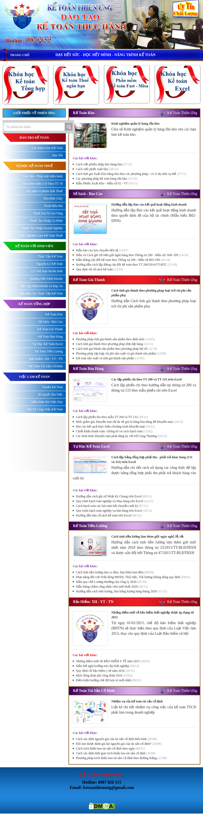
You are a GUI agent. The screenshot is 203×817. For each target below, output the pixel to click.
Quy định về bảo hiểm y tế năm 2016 (105, 671)
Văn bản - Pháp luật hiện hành (43, 176)
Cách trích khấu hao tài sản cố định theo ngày (110, 748)
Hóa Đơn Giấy (53, 198)
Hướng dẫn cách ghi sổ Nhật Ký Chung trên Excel (113, 496)
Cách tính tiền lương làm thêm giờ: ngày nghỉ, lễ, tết (147, 536)
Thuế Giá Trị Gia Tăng (48, 213)
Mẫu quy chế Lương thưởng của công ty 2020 (111, 582)
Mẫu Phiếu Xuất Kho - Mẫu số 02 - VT (107, 183)
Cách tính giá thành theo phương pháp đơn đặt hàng (114, 344)
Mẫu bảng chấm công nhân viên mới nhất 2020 (112, 586)
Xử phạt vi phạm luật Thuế (44, 191)
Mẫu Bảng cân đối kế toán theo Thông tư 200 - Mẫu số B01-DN (123, 260)
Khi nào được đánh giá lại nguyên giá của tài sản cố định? (119, 744)
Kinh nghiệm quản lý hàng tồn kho (135, 123)
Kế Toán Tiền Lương (90, 526)
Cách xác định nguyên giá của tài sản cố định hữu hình (116, 739)
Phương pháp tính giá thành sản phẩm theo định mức (115, 339)
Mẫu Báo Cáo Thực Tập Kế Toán (41, 293)
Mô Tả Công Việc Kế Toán (45, 409)
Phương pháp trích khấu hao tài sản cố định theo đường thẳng (121, 758)
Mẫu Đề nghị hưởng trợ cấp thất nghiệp (107, 666)
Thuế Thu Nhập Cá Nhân (46, 221)
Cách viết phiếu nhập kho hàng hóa (104, 164)
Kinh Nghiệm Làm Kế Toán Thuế (41, 235)
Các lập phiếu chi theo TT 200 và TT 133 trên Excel (146, 379)
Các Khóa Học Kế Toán (47, 148)
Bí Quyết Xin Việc (50, 394)
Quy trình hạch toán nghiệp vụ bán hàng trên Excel (114, 510)
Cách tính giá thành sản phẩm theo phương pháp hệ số (116, 349)
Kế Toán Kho (83, 113)
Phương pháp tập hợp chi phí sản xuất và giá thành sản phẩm (121, 353)
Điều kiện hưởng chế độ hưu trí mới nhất (108, 680)
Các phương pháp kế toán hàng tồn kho (106, 178)
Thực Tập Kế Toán (50, 256)
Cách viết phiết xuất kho (97, 169)
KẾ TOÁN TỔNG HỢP (34, 304)
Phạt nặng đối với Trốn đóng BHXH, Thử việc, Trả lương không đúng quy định (133, 577)
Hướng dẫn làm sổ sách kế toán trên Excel (108, 515)
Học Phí (57, 155)
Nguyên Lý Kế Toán (49, 264)
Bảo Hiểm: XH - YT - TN (93, 602)
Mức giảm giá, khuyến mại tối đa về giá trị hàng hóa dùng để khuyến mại (129, 422)
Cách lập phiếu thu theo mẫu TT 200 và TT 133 (111, 417)
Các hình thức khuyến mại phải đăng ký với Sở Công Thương (121, 436)
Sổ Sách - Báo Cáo (87, 194)
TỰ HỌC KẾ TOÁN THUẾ (34, 166)
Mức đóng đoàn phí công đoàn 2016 (104, 675)
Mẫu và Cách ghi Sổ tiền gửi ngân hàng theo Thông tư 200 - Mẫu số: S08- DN (132, 255)
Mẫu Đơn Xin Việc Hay (47, 402)
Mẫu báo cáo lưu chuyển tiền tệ (102, 250)
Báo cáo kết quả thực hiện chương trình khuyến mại (115, 426)
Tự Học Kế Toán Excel (91, 446)
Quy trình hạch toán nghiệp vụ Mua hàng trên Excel (114, 501)
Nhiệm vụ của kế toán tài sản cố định (137, 701)
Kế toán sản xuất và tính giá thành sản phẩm (110, 358)
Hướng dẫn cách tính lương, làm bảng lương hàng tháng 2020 (121, 591)
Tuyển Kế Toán (52, 387)
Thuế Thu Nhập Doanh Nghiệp (42, 228)
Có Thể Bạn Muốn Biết (47, 271)
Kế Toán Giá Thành (89, 280)
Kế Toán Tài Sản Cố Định (93, 691)
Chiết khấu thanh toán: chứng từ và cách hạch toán (114, 431)
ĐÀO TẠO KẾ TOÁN (34, 137)
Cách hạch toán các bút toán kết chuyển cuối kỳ (112, 506)
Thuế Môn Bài (53, 206)
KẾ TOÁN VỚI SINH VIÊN (34, 246)
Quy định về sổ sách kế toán (99, 269)
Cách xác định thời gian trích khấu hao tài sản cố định (115, 753)
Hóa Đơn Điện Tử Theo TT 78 (43, 183)
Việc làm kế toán (34, 377)
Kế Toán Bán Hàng (88, 369)
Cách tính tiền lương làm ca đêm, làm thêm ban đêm (115, 572)
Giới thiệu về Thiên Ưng (34, 113)
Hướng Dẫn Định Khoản (46, 278)
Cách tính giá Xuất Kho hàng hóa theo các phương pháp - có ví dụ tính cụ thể (131, 174)
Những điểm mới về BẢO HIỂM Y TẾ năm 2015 (113, 661)
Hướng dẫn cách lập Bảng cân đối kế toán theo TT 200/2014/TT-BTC (126, 264)
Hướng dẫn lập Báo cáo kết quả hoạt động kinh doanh (149, 204)
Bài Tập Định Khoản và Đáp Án (42, 286)
